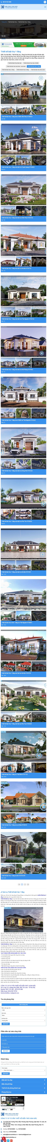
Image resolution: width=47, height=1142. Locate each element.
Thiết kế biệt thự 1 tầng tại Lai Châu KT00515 (14, 825)
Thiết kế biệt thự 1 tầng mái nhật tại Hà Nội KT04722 (16, 268)
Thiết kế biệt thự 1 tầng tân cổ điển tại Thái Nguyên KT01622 (19, 420)
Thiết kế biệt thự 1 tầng (24, 22)
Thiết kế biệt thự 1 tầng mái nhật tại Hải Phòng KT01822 (17, 369)
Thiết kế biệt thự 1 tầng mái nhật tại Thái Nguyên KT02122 (18, 319)
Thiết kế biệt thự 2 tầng (8, 69)
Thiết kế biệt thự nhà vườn (38, 69)
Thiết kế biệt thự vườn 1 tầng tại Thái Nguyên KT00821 (17, 622)
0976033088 (11, 1129)
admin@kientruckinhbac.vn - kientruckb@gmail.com (17, 1134)
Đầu (19, 884)
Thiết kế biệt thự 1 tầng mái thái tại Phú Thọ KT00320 (17, 724)
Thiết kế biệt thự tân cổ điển (31, 63)
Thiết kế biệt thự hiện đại (14, 63)
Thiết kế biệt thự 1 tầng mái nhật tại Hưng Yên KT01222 (17, 471)
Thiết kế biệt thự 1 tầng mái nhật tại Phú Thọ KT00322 (17, 521)
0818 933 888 (7, 2)
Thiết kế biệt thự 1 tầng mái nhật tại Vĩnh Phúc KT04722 (17, 218)
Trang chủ (4, 22)
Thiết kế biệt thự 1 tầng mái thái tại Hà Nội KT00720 (16, 673)
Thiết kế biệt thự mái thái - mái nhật (16, 66)
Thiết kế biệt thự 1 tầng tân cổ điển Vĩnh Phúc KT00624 (17, 116)
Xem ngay (5, 1024)
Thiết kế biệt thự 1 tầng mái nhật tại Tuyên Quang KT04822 (18, 167)
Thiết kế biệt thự (12, 22)
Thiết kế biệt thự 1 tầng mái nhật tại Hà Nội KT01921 (16, 572)
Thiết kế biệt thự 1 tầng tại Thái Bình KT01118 (14, 774)
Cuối (28, 884)
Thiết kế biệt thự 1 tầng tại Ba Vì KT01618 (13, 875)
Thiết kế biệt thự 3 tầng (23, 69)
